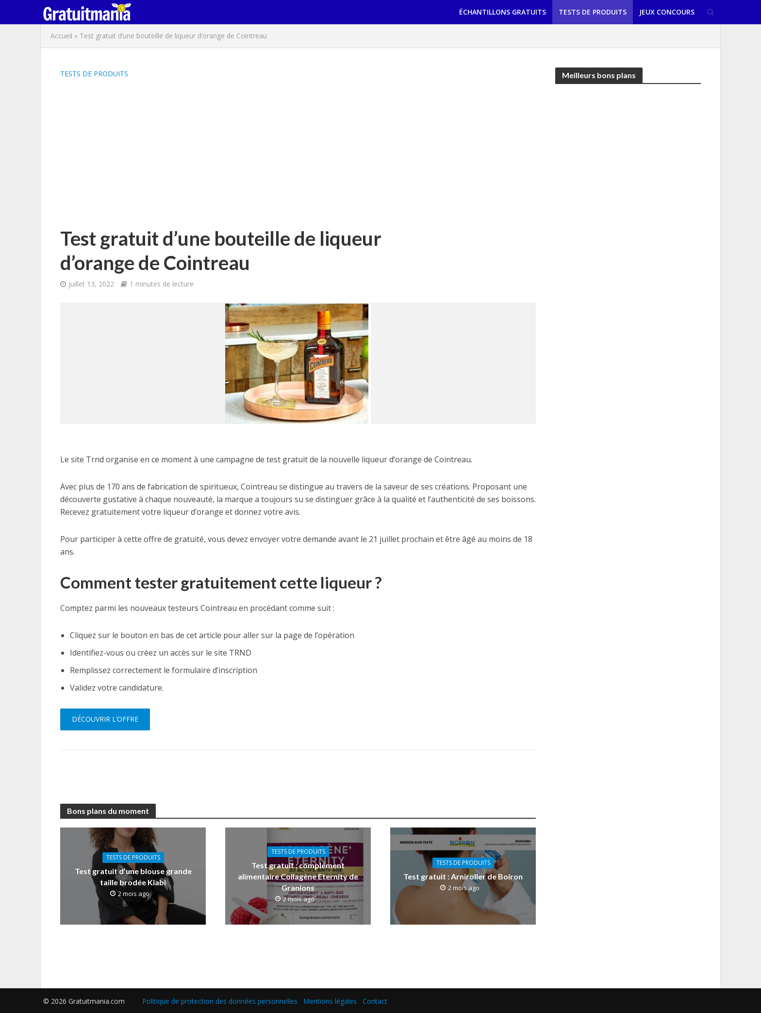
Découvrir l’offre (105, 719)
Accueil (61, 35)
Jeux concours (667, 12)
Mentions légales (330, 1001)
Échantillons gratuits (502, 12)
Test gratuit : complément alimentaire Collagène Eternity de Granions (298, 876)
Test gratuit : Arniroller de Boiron (463, 876)
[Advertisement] (256, 153)
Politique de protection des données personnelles (220, 1001)
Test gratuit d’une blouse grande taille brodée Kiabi (133, 876)
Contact (375, 1001)
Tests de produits (593, 12)
